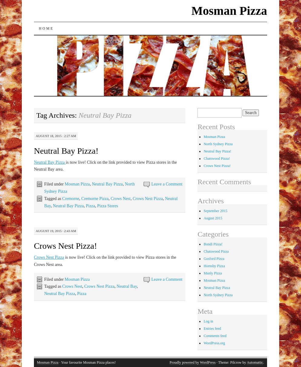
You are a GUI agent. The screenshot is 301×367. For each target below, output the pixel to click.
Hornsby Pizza (214, 266)
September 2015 (215, 211)
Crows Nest (121, 198)
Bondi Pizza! (212, 244)
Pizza (90, 206)
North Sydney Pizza (218, 144)
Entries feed (212, 328)
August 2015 (212, 218)
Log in (208, 321)
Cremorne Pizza (95, 198)
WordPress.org (214, 343)
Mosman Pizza (229, 11)
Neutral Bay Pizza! (66, 151)
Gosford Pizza (213, 259)
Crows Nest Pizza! (65, 246)
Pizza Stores (107, 206)
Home (46, 28)
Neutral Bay (127, 286)
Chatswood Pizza (216, 251)
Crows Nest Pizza (148, 198)
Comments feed (215, 336)
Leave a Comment (167, 184)
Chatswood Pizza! (216, 158)
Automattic (255, 362)
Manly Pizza (212, 273)
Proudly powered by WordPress (193, 362)
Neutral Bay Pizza (50, 162)
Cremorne (70, 198)
